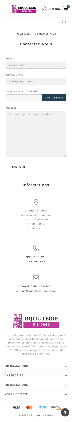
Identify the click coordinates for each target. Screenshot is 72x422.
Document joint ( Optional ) (22, 91)
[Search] (64, 22)
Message (11, 107)
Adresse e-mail (14, 75)
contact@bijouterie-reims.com (36, 291)
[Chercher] (31, 22)
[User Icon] (51, 8)
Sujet (9, 58)
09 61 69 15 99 (36, 261)
